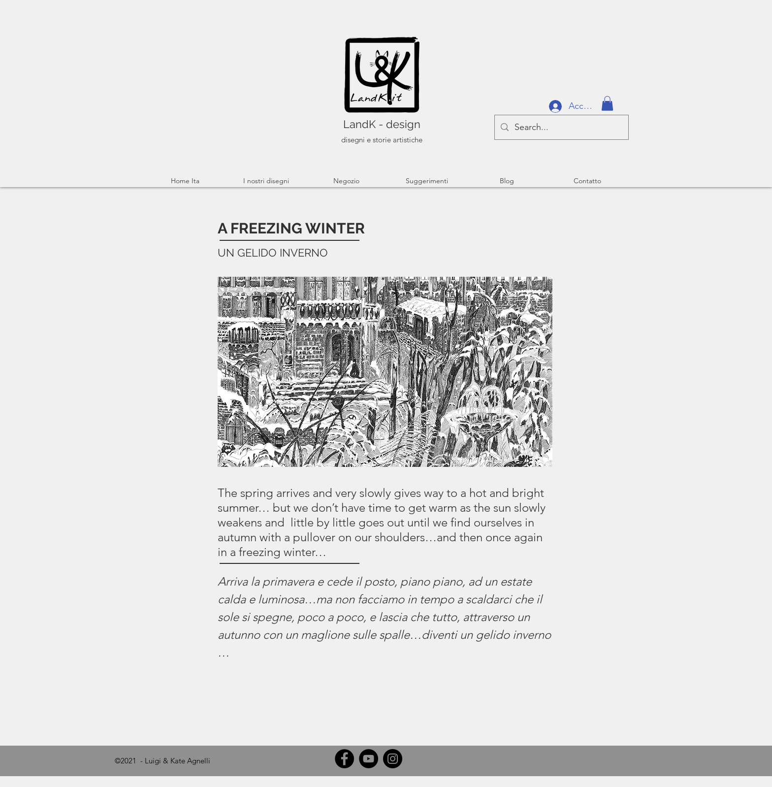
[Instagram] (392, 758)
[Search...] (561, 127)
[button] (607, 103)
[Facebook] (344, 758)
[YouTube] (368, 758)
